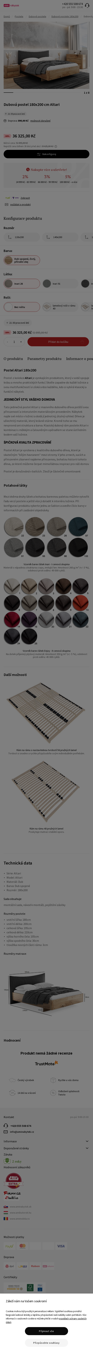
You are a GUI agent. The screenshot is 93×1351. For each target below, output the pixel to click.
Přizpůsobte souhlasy (46, 1342)
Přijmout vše (46, 1331)
